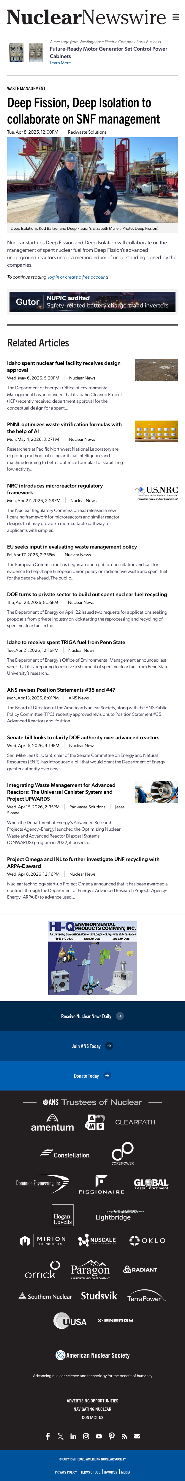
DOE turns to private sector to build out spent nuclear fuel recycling (87, 593)
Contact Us (92, 1417)
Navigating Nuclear (92, 1409)
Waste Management (26, 88)
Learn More (60, 62)
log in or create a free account (77, 277)
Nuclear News (82, 378)
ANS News (79, 698)
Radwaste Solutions (87, 132)
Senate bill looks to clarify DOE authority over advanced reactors (83, 737)
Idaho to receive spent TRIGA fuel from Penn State (66, 641)
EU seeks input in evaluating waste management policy (72, 546)
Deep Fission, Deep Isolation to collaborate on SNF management (83, 109)
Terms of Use (90, 1472)
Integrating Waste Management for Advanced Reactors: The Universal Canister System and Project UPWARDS (61, 791)
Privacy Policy (66, 1472)
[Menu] (174, 17)
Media (125, 1472)
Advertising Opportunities (92, 1400)
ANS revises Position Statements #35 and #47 (61, 689)
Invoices (110, 1472)
